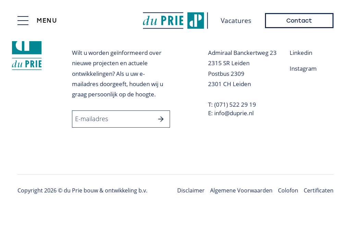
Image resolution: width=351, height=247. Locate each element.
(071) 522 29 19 (235, 104)
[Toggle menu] (37, 20)
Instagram (303, 68)
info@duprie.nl (234, 113)
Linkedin (301, 53)
